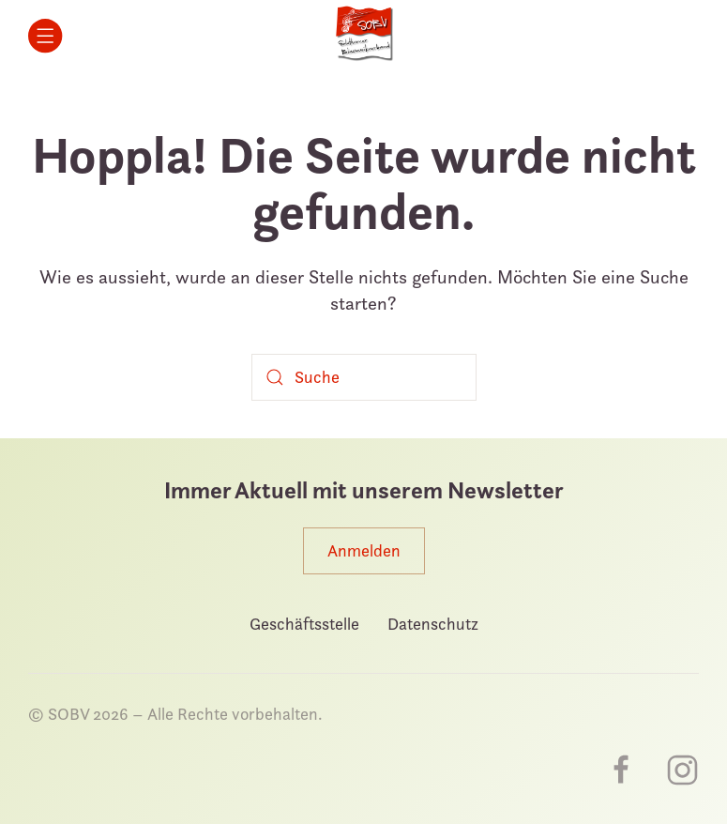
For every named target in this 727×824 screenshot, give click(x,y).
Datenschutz (432, 623)
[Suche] (364, 377)
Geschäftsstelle (304, 623)
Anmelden (364, 550)
